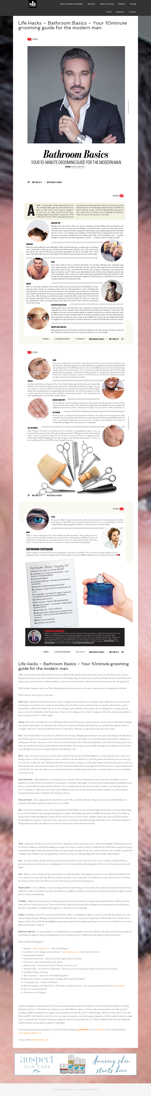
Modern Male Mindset (32, 4)
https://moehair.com (41, 948)
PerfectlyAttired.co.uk (39, 1039)
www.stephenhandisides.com (29, 1033)
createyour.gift (118, 985)
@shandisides (99, 1029)
